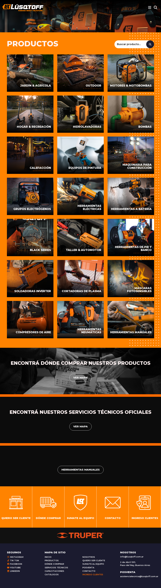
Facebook (14, 564)
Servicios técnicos (56, 567)
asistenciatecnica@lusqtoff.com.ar (139, 576)
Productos (52, 560)
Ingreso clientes (92, 574)
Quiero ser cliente (93, 560)
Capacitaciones (54, 571)
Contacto (88, 571)
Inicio (48, 557)
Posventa (88, 567)
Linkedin (13, 571)
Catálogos (52, 574)
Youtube (14, 567)
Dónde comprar (54, 564)
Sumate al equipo (93, 564)
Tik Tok (13, 560)
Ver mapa (80, 377)
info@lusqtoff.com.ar (132, 557)
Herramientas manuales (80, 469)
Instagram (15, 557)
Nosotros (88, 557)
